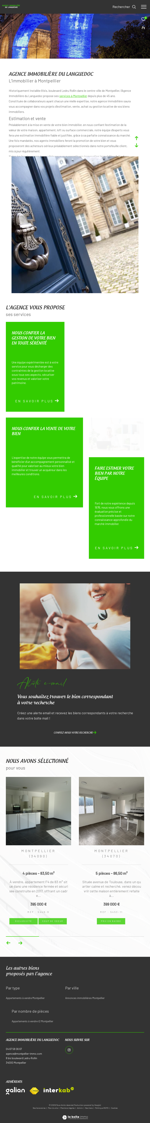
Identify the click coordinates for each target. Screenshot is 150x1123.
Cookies (114, 1108)
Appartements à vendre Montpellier (25, 998)
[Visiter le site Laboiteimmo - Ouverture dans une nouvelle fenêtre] (75, 1115)
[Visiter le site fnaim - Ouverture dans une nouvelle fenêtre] (34, 1091)
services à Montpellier (73, 96)
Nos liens (89, 1108)
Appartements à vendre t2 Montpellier (32, 1021)
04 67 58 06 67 (14, 1049)
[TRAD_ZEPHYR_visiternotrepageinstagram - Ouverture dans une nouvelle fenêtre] (69, 1049)
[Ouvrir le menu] (144, 7)
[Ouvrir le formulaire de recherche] (124, 7)
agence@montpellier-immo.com (24, 1053)
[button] (20, 943)
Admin (80, 1108)
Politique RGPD (102, 1108)
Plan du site (53, 1108)
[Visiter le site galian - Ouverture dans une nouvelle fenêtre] (15, 1090)
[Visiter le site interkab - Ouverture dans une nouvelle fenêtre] (59, 1089)
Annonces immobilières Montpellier (85, 998)
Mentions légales (67, 1108)
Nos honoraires (39, 1108)
